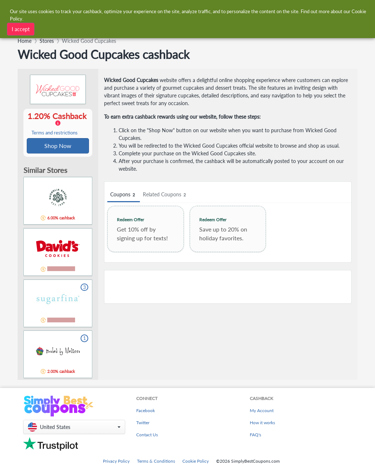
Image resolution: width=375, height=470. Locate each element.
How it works (262, 422)
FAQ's (255, 434)
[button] (74, 427)
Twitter (142, 422)
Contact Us (147, 434)
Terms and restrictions (54, 133)
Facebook (145, 410)
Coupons (123, 194)
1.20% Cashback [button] (58, 123)
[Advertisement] (227, 286)
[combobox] (111, 28)
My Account (262, 410)
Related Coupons (165, 194)
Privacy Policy (116, 461)
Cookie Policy (195, 461)
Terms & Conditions (156, 461)
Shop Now (57, 146)
